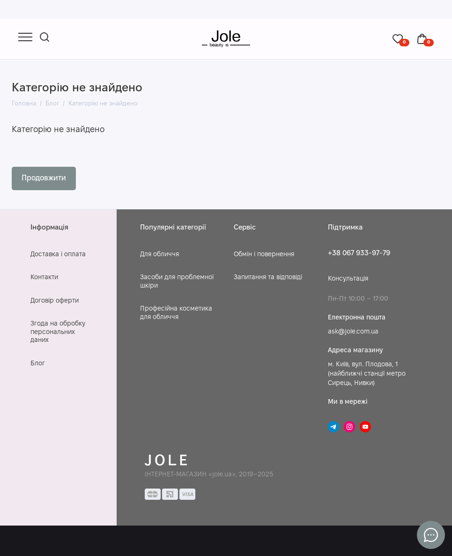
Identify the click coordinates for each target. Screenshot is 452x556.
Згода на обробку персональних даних (57, 332)
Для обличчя (159, 255)
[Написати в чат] (431, 535)
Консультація (348, 279)
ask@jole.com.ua (353, 332)
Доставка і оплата (58, 255)
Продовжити (44, 178)
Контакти (44, 277)
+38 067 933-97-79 (359, 253)
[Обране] (400, 38)
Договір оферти (54, 301)
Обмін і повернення (264, 255)
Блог (37, 364)
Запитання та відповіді (268, 277)
